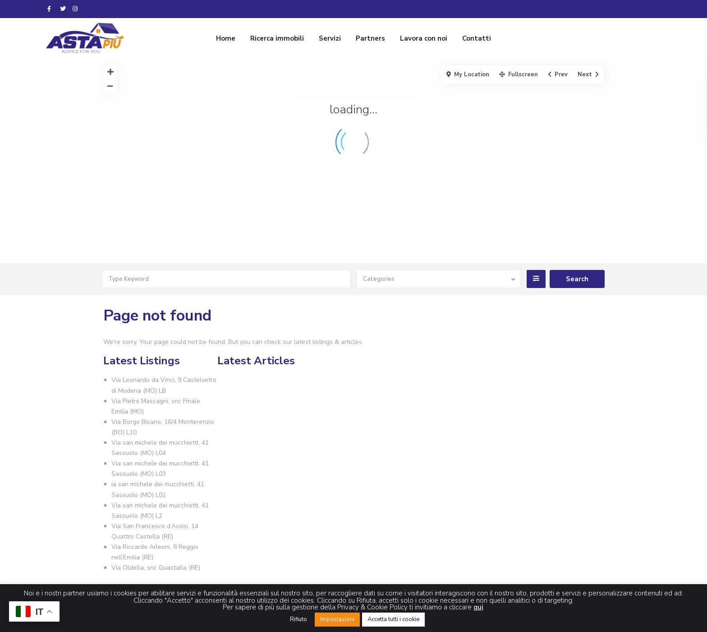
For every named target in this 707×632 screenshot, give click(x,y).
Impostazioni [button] (337, 619)
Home (225, 38)
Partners (370, 38)
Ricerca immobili (277, 38)
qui (478, 607)
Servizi (330, 38)
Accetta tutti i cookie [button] (393, 619)
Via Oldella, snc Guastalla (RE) (155, 567)
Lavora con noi (423, 38)
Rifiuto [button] (298, 619)
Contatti (476, 38)
